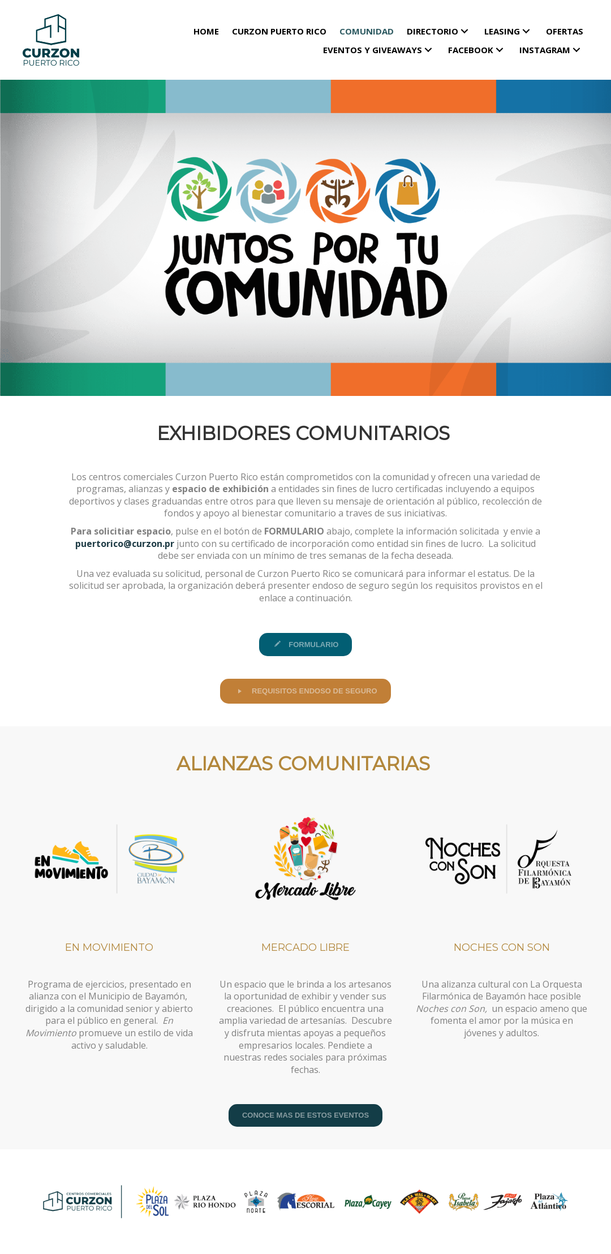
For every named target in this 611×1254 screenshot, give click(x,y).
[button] (464, 31)
